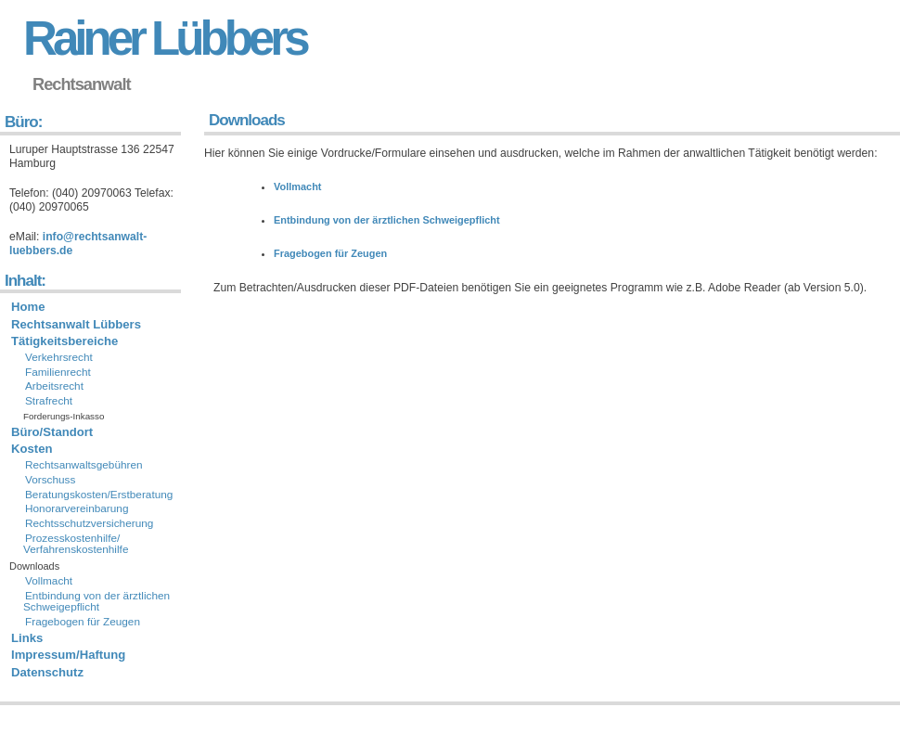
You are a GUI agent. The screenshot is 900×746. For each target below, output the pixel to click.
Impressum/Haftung (68, 655)
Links (27, 638)
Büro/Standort (52, 432)
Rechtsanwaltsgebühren (84, 464)
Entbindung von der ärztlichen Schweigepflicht (387, 219)
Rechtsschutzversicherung (89, 523)
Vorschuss (50, 479)
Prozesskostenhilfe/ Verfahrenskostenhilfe (75, 544)
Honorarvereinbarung (76, 508)
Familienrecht (58, 372)
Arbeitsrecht (54, 385)
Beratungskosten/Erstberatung (99, 494)
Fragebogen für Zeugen (330, 253)
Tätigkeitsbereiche (64, 341)
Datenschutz (47, 672)
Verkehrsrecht (59, 357)
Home (28, 307)
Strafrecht (48, 400)
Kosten (31, 449)
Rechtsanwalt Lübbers (76, 324)
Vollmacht (297, 186)
